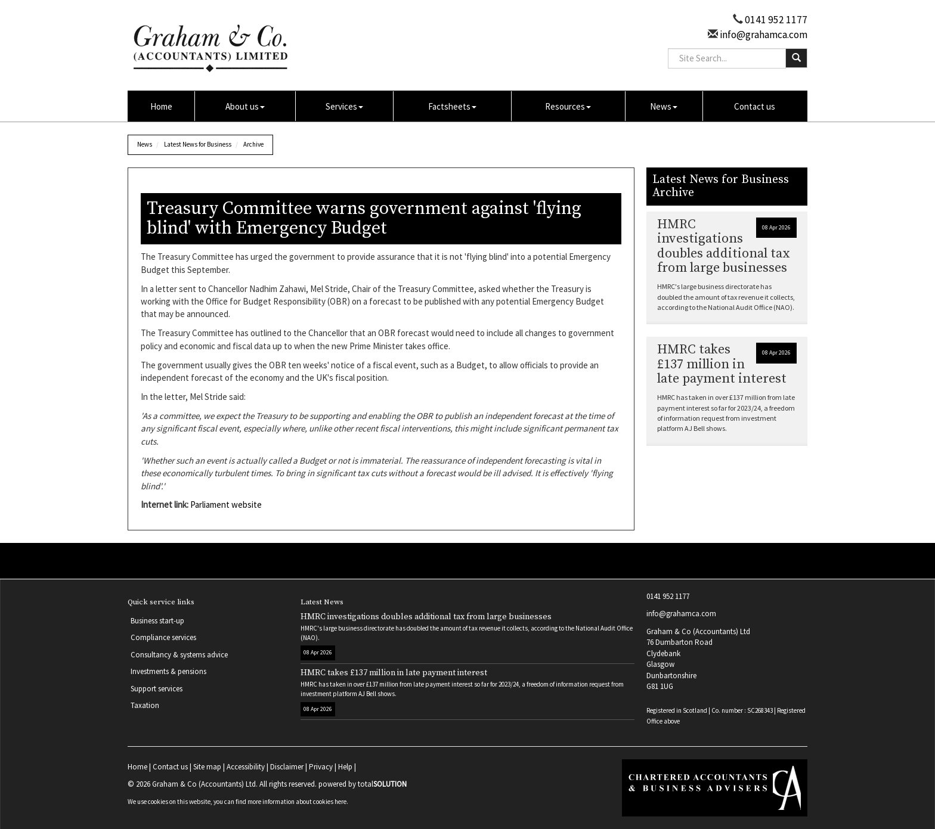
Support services (156, 689)
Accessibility (246, 767)
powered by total (362, 784)
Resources (568, 106)
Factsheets (452, 106)
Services (344, 106)
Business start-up (157, 621)
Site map (207, 767)
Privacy (321, 767)
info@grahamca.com (762, 34)
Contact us (754, 106)
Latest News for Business (197, 144)
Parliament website (226, 504)
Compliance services (163, 637)
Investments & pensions (168, 671)
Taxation (145, 705)
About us (245, 106)
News (663, 106)
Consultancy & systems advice (179, 655)
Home (161, 106)
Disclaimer (287, 767)
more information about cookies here (296, 801)
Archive (253, 144)
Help (345, 767)
